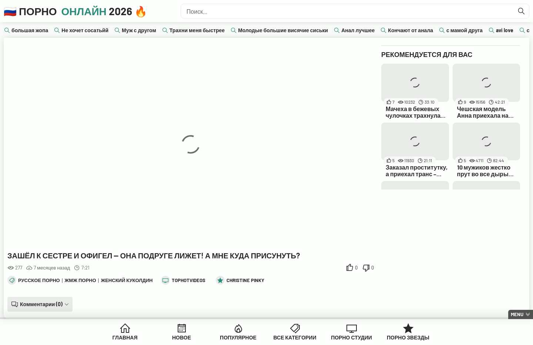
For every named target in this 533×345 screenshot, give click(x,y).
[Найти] (521, 11)
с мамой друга (464, 30)
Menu (517, 314)
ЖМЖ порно (80, 280)
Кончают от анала (410, 30)
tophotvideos (188, 280)
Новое (181, 337)
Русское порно (39, 280)
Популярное (238, 337)
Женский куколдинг (128, 280)
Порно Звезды (408, 337)
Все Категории (295, 337)
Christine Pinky (245, 280)
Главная (125, 337)
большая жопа (29, 30)
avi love (504, 30)
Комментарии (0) (41, 304)
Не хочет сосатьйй (84, 30)
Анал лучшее (358, 30)
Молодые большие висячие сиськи (283, 30)
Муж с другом (139, 30)
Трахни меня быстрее (197, 30)
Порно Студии (351, 337)
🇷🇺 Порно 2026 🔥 (75, 11)
